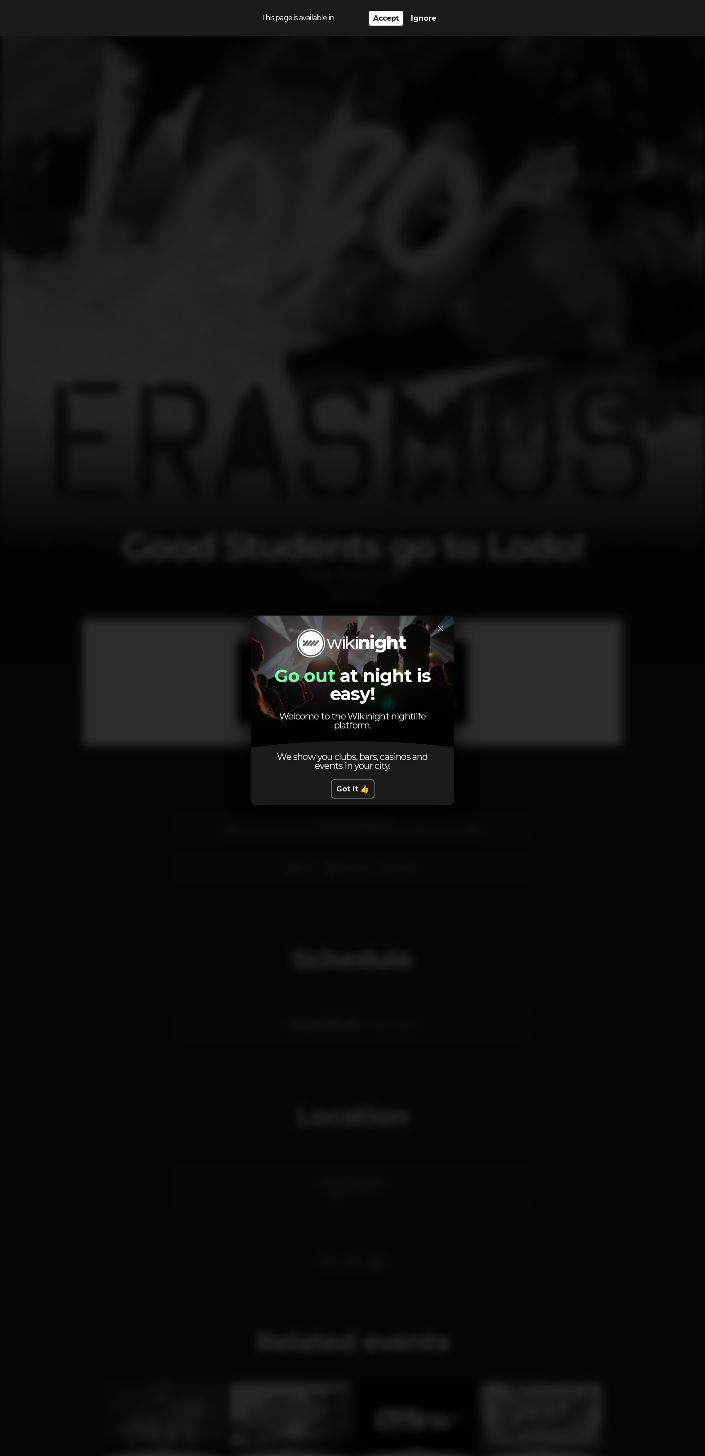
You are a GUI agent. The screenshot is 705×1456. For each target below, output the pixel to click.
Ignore (424, 18)
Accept (385, 18)
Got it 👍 (352, 789)
